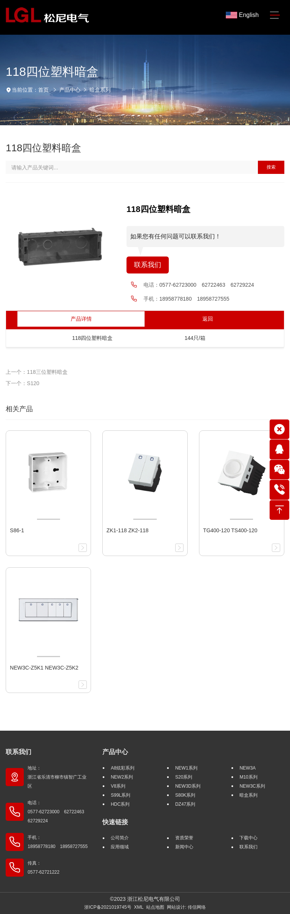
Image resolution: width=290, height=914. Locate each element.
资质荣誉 (184, 837)
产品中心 (69, 90)
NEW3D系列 (188, 786)
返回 (207, 319)
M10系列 (248, 777)
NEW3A (247, 768)
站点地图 (155, 907)
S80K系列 (185, 795)
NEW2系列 (122, 777)
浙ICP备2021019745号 (107, 907)
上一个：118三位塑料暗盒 (36, 372)
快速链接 (115, 822)
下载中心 (248, 837)
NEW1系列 (186, 768)
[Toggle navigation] (274, 15)
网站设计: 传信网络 (186, 907)
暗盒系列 (100, 90)
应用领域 (120, 846)
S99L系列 (120, 795)
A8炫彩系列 (122, 768)
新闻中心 (184, 846)
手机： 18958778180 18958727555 (58, 842)
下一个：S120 (22, 383)
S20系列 (183, 777)
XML (138, 907)
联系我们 (147, 265)
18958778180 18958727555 (194, 299)
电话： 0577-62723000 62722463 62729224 (58, 811)
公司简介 (120, 837)
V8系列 (118, 786)
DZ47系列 (185, 804)
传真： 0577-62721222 (43, 867)
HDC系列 (120, 804)
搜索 (271, 167)
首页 (43, 90)
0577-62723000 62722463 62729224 (206, 285)
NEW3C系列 (252, 786)
